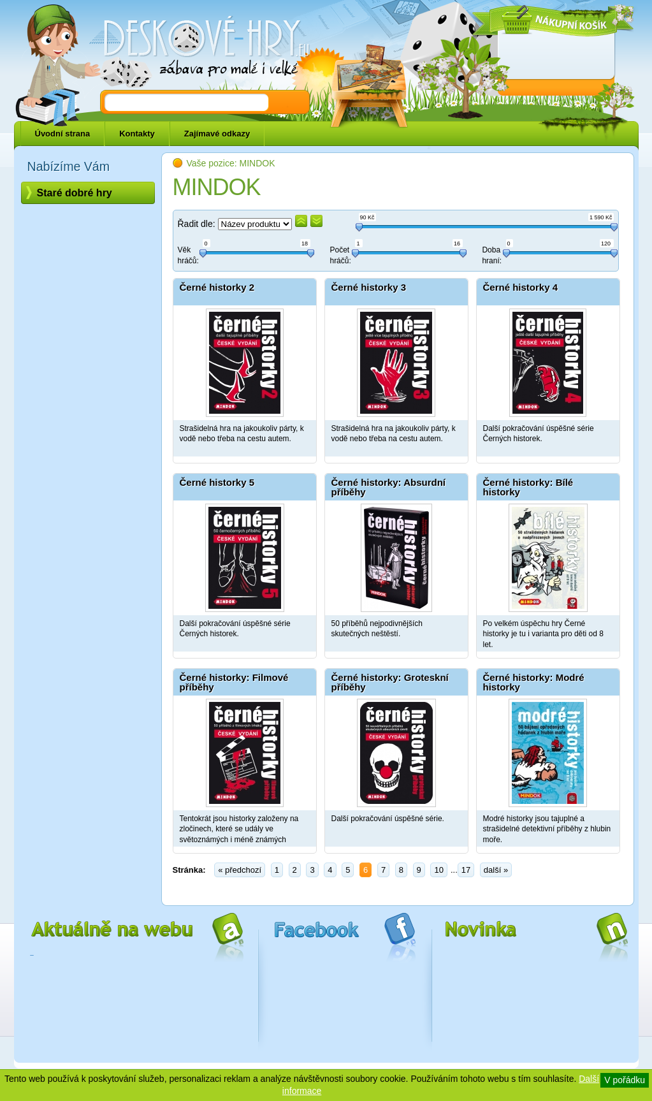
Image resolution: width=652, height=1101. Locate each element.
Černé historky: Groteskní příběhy (390, 682)
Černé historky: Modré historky (533, 682)
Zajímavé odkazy (217, 133)
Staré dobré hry (74, 192)
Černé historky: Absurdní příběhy (388, 487)
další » (496, 870)
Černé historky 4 (520, 287)
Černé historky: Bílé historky (528, 487)
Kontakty (137, 133)
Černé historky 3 (369, 287)
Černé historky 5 (217, 482)
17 (465, 870)
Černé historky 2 (217, 287)
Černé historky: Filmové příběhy (234, 682)
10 (438, 870)
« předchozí (239, 870)
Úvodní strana (63, 133)
